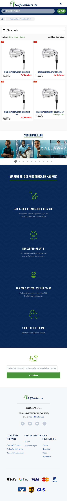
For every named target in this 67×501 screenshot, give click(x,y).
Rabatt (22, 37)
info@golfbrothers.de (36, 417)
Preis (16, 37)
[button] (15, 161)
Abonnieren (33, 375)
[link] (33, 285)
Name (11, 37)
